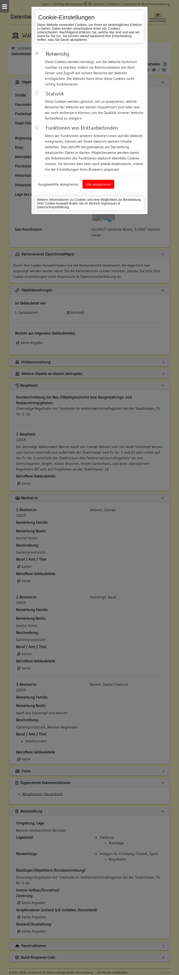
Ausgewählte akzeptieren (58, 184)
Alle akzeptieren (98, 184)
